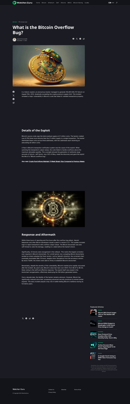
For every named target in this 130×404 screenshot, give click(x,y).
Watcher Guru (19, 389)
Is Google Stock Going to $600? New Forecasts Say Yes (107, 357)
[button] (111, 3)
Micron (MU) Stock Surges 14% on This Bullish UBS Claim (107, 314)
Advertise (63, 389)
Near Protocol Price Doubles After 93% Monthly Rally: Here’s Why (107, 336)
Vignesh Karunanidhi (22, 39)
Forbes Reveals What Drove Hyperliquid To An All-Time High (106, 347)
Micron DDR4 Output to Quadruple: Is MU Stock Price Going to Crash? (106, 325)
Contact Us (51, 389)
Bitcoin (15, 22)
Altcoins (100, 331)
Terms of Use (77, 389)
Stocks (100, 310)
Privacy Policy (52, 392)
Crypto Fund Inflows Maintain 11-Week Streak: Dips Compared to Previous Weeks (56, 161)
